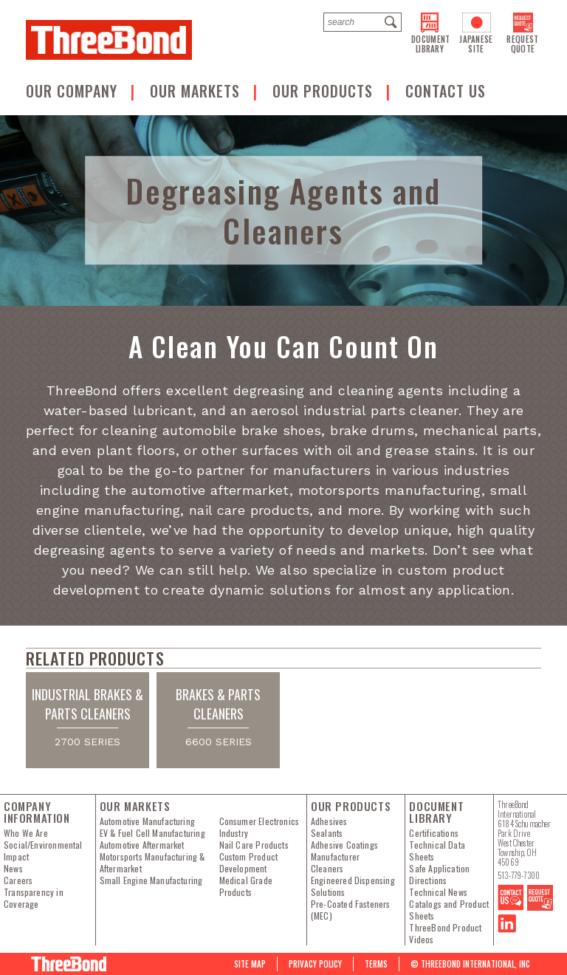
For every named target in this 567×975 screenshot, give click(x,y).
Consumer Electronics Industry (259, 827)
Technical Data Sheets (437, 851)
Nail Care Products (254, 845)
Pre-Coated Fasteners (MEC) (351, 910)
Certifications (433, 833)
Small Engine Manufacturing (151, 880)
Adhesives (329, 821)
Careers (18, 880)
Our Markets (197, 91)
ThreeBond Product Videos (445, 933)
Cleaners (327, 869)
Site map (250, 964)
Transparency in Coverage (33, 898)
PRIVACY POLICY (315, 964)
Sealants (327, 833)
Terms (376, 964)
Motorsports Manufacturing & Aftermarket (152, 863)
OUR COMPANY (74, 91)
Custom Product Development (248, 863)
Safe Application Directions (439, 874)
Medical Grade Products (245, 886)
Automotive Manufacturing (147, 821)
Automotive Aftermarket (142, 845)
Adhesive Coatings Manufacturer (344, 851)
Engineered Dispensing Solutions (353, 886)
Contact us (445, 91)
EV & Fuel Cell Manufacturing (152, 833)
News (13, 869)
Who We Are (26, 833)
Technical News (438, 892)
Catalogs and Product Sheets (449, 910)
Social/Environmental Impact (43, 851)
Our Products (324, 91)
